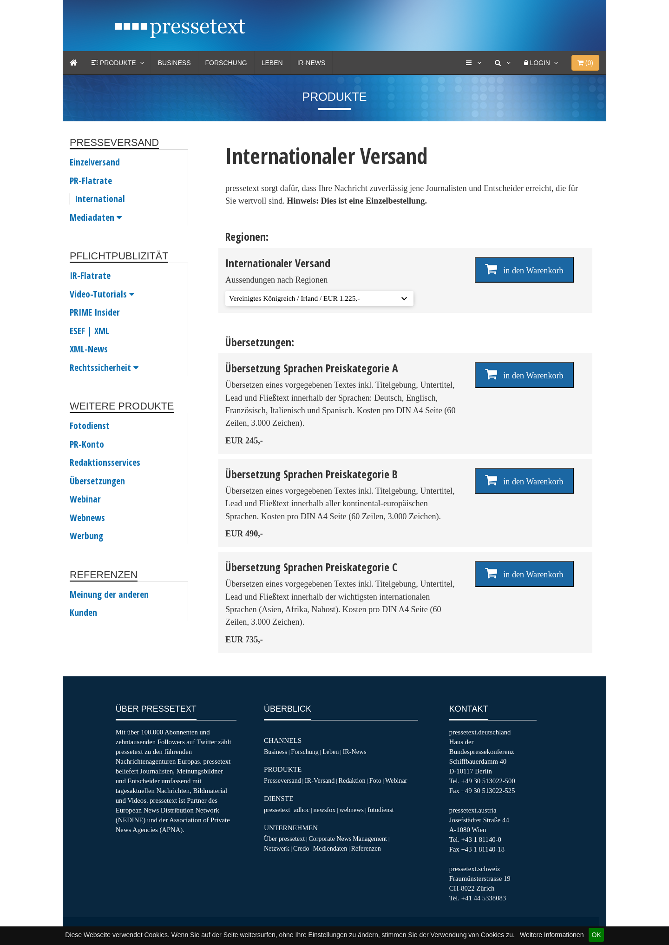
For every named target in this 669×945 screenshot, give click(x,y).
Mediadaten (96, 217)
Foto (375, 780)
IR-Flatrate (90, 275)
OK (596, 934)
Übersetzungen (97, 481)
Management (370, 838)
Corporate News (329, 838)
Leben (272, 62)
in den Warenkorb (524, 269)
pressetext (277, 809)
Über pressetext (284, 838)
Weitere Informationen (552, 934)
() (585, 62)
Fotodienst (90, 425)
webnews (352, 809)
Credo (301, 848)
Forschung (226, 62)
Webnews (87, 517)
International (100, 199)
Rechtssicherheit (104, 367)
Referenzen (366, 848)
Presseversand (282, 780)
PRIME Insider (95, 312)
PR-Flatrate (91, 180)
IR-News (311, 62)
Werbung (86, 536)
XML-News (89, 349)
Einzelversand (95, 162)
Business (174, 62)
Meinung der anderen (109, 594)
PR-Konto (87, 444)
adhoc (302, 809)
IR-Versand (319, 780)
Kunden (83, 612)
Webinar (85, 499)
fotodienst (380, 809)
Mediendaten (330, 848)
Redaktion (352, 780)
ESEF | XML (89, 331)
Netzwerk (276, 848)
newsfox (325, 809)
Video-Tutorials (102, 294)
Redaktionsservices (105, 462)
